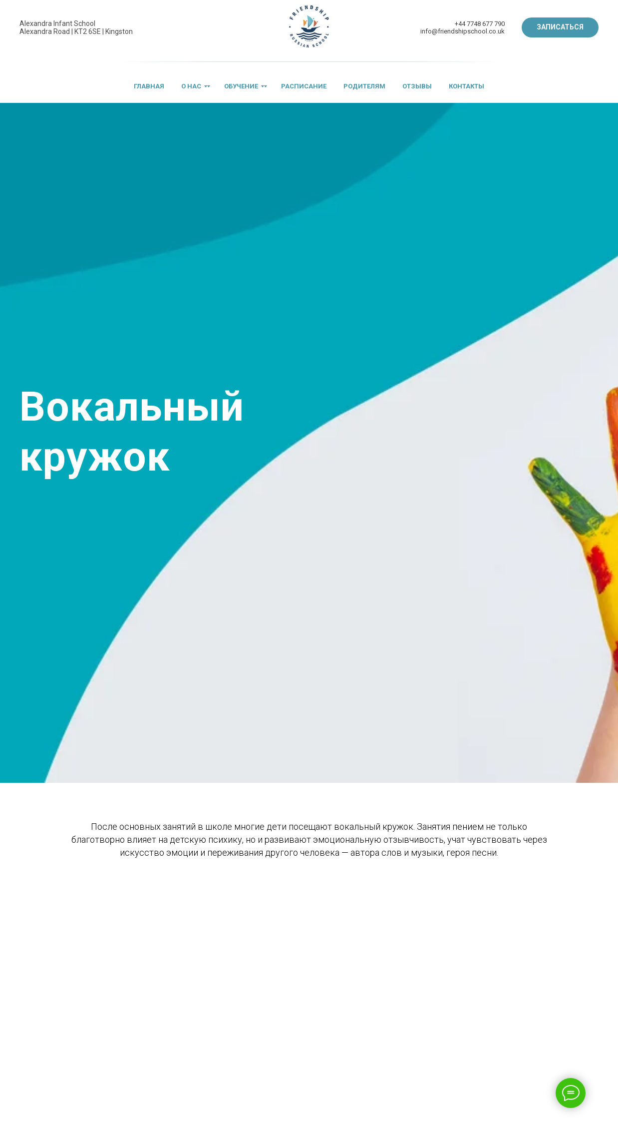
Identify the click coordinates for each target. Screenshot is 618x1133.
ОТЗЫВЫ (417, 86)
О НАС (191, 86)
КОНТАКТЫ (466, 86)
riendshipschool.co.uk (472, 31)
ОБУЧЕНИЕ (241, 86)
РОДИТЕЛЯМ (364, 86)
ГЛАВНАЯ (149, 86)
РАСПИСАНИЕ (303, 86)
